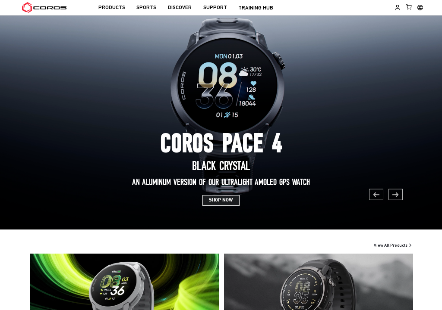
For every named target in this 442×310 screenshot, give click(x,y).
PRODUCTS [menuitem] (111, 7)
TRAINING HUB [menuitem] (255, 8)
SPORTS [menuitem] (146, 7)
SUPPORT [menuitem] (215, 7)
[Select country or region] (420, 7)
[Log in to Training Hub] (397, 7)
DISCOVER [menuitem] (180, 7)
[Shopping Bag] (409, 6)
